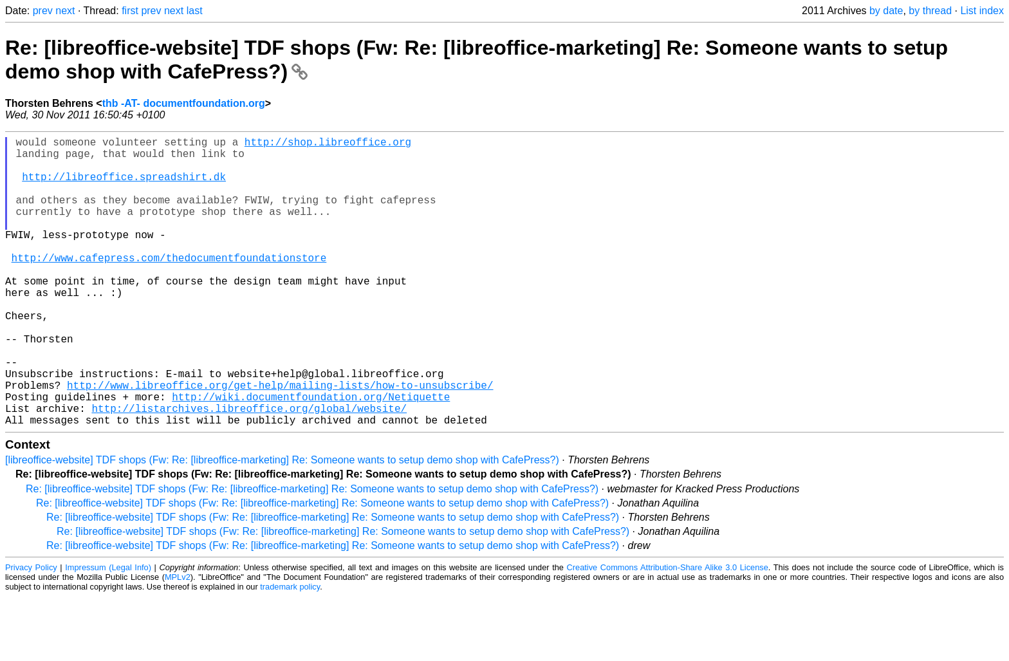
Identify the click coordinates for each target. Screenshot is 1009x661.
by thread (930, 10)
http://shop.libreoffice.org (328, 144)
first (130, 10)
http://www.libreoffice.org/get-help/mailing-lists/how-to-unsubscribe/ (280, 441)
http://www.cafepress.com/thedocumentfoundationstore (169, 286)
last (195, 10)
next (65, 10)
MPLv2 (177, 641)
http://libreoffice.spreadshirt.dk (124, 187)
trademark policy (290, 651)
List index (982, 10)
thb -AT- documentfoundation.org (183, 103)
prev (43, 10)
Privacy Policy (31, 632)
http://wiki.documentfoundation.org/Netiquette (311, 456)
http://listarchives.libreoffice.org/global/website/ (249, 470)
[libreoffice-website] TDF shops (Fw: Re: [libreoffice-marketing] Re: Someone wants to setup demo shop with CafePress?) (282, 524)
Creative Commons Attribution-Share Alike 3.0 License (667, 632)
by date (886, 10)
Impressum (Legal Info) (108, 632)
